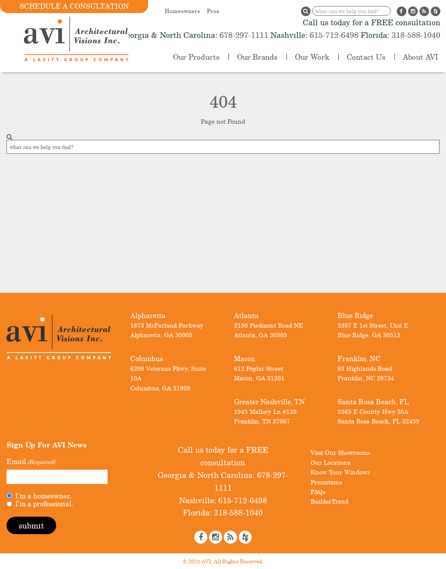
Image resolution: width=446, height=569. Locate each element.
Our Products (196, 56)
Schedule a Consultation (74, 6)
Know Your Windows (340, 472)
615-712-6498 (334, 35)
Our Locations (330, 462)
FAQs (318, 491)
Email (31, 461)
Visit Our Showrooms (340, 452)
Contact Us (366, 56)
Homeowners (182, 11)
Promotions (326, 482)
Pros (213, 11)
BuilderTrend (329, 501)
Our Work (312, 56)
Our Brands (257, 56)
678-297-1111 (242, 35)
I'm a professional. (44, 503)
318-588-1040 (414, 35)
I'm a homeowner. (43, 495)
